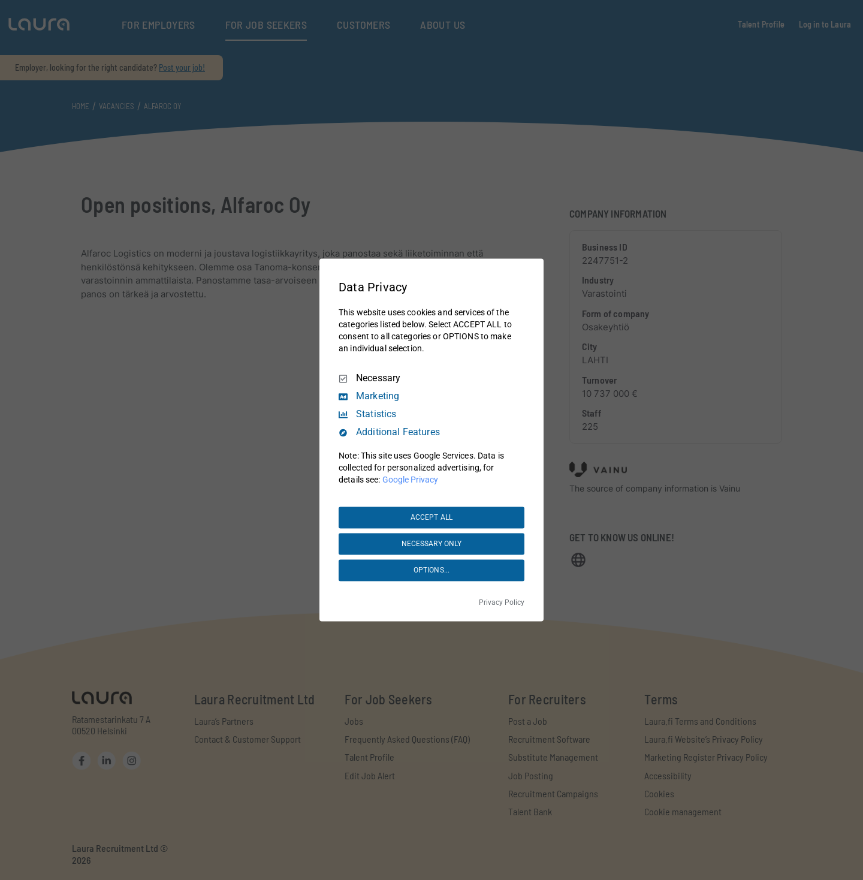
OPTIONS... (431, 570)
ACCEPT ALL (431, 517)
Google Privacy (410, 480)
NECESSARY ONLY (432, 544)
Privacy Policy (501, 603)
